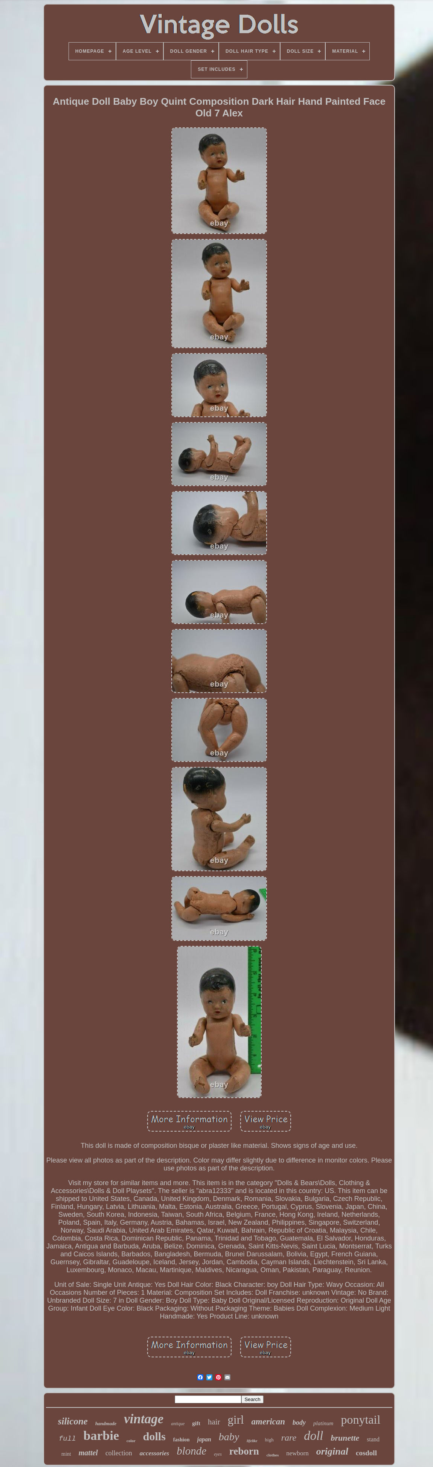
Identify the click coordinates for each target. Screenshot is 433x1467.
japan (204, 1439)
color (131, 1440)
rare (288, 1438)
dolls (154, 1436)
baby (229, 1437)
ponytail (360, 1419)
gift (196, 1423)
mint (66, 1454)
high (269, 1440)
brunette (345, 1438)
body (299, 1422)
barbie (101, 1436)
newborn (297, 1453)
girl (236, 1419)
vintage (143, 1419)
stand (373, 1439)
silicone (73, 1421)
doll (313, 1436)
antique (177, 1423)
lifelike (252, 1441)
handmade (105, 1423)
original (332, 1451)
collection (118, 1453)
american (268, 1421)
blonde (191, 1451)
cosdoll (366, 1453)
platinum (323, 1423)
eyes (218, 1454)
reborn (244, 1451)
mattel (88, 1453)
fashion (181, 1440)
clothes (273, 1455)
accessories (154, 1453)
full (67, 1439)
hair (214, 1421)
